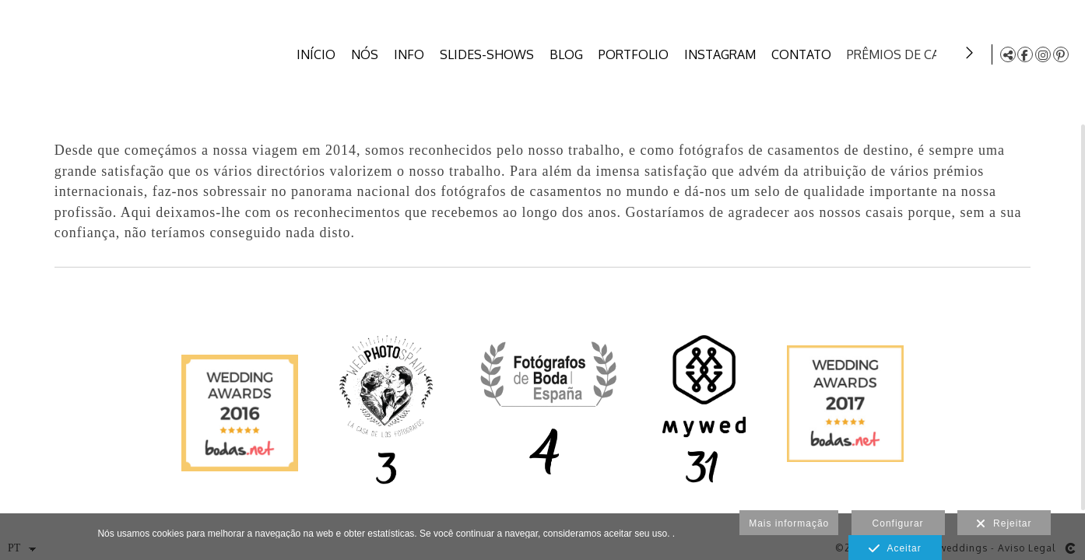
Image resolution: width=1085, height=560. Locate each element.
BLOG (569, 54)
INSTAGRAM (723, 54)
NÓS (367, 54)
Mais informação (789, 523)
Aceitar (895, 549)
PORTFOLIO (637, 54)
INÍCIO (319, 54)
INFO (412, 54)
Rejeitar (1003, 524)
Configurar (898, 523)
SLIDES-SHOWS (490, 54)
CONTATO (804, 54)
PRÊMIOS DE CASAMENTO (926, 54)
